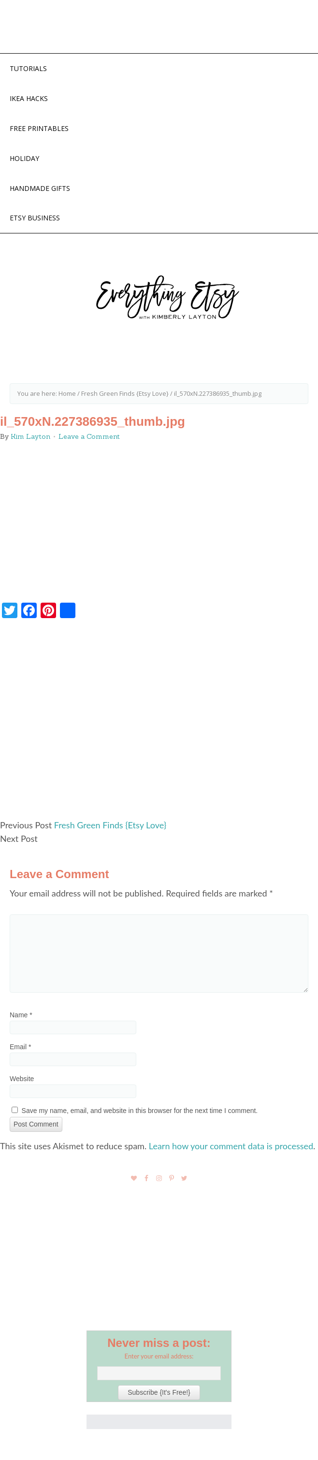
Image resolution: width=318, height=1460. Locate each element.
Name (21, 1015)
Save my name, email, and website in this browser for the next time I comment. (140, 1110)
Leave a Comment (89, 436)
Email (20, 1047)
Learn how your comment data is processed (231, 1146)
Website (22, 1079)
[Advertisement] (159, 723)
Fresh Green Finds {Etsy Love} (110, 825)
